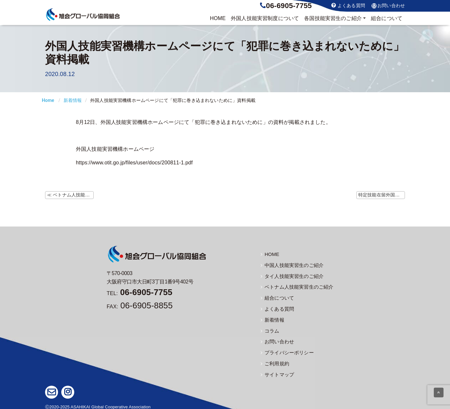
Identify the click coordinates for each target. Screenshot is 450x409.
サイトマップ (276, 371)
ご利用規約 (274, 361)
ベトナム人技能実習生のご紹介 (295, 286)
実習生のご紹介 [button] (333, 18)
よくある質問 (348, 5)
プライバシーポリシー (286, 350)
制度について (265, 18)
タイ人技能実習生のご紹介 (290, 275)
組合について (386, 18)
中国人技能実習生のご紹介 (290, 265)
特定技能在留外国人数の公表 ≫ (381, 194)
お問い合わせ (388, 5)
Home (48, 100)
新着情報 (73, 100)
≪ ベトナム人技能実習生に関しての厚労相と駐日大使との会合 (70, 194)
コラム (269, 329)
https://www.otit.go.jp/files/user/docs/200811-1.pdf (134, 162)
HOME (218, 18)
